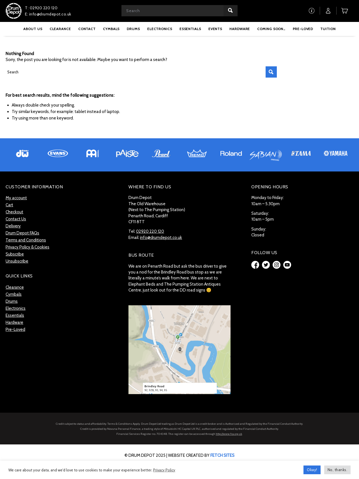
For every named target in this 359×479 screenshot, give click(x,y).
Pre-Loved (15, 329)
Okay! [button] (312, 469)
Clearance (15, 287)
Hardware (14, 322)
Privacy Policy (164, 470)
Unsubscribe (17, 261)
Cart (9, 204)
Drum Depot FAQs (22, 233)
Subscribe (15, 254)
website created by (201, 455)
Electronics (16, 308)
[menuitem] (33, 29)
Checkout (14, 211)
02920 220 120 (150, 231)
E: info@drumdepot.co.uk (48, 14)
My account (16, 197)
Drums (12, 301)
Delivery (13, 226)
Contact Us (16, 219)
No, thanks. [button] (338, 469)
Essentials (15, 315)
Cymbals (14, 294)
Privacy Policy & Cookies (27, 247)
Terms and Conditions (26, 240)
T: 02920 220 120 (41, 7)
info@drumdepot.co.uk (161, 237)
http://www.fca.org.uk (229, 434)
